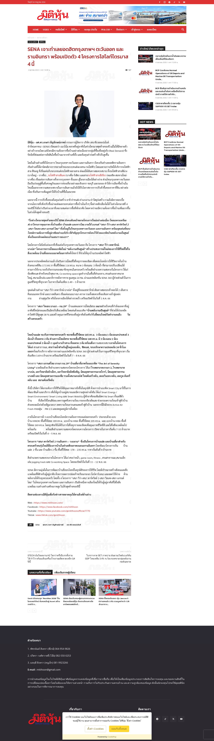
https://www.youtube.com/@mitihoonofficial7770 (64, 510)
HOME (36, 29)
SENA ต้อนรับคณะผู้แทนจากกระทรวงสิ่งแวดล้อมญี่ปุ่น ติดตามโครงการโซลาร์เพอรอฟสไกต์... (79, 601)
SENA (37, 525)
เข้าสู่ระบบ (137, 29)
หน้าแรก (31, 37)
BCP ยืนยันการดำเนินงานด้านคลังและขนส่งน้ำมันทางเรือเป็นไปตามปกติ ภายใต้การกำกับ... (170, 91)
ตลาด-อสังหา (33, 42)
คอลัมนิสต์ (61, 29)
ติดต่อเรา (121, 29)
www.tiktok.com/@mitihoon (50, 514)
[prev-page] (29, 611)
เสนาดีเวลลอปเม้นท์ (74, 525)
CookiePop (112, 737)
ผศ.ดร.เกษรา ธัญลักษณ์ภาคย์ (53, 525)
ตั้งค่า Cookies (95, 728)
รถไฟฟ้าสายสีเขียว (97, 175)
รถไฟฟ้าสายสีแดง (56, 175)
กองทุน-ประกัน (90, 29)
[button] (182, 29)
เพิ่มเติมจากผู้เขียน (64, 572)
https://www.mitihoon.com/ (48, 502)
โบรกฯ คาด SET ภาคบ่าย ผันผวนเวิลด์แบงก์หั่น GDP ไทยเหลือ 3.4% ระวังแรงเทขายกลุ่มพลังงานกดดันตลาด (108, 558)
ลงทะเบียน (151, 29)
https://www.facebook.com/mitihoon (59, 506)
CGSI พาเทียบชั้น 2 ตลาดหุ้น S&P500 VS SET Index (167, 105)
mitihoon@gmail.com (48, 669)
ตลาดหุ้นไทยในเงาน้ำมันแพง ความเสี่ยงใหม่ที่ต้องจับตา (170, 58)
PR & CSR (106, 29)
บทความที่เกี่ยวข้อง (40, 572)
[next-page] (34, 611)
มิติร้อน (75, 29)
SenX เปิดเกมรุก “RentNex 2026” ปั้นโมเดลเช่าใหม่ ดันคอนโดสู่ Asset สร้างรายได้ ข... (44, 601)
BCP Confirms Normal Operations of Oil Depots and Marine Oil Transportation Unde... (169, 75)
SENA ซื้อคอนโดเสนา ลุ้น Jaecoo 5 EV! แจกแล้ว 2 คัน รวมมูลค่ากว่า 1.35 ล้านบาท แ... (114, 601)
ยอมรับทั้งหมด (119, 728)
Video (47, 29)
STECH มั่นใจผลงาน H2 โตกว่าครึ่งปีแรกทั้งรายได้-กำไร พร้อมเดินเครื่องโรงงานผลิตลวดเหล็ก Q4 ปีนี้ (51, 558)
